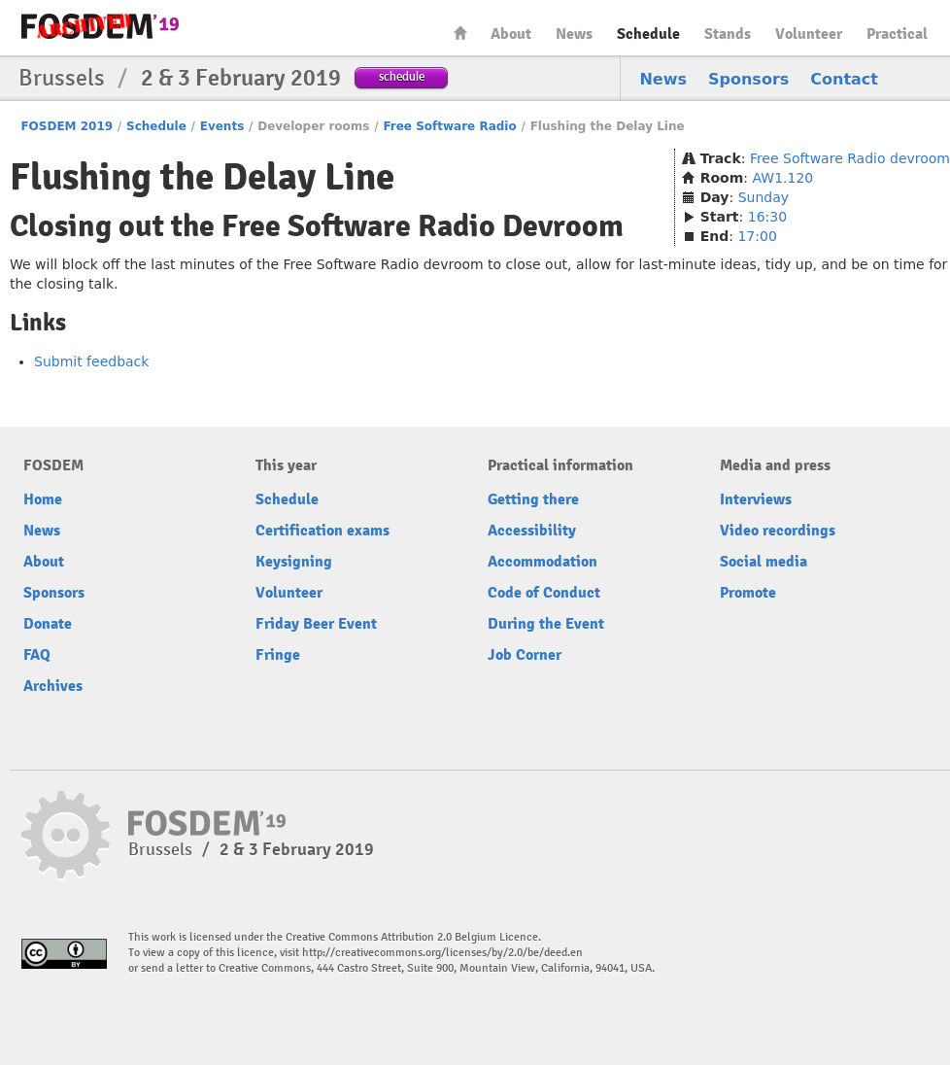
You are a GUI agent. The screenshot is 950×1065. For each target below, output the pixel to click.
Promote (748, 592)
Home (460, 32)
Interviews (756, 499)
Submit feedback (91, 361)
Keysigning (293, 561)
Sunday (763, 197)
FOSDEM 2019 (66, 126)
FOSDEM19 (100, 26)
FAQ (37, 655)
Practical (897, 34)
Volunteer (808, 34)
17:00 (756, 236)
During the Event (546, 624)
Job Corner (524, 655)
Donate (47, 624)
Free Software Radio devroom (850, 158)
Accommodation (542, 561)
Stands (727, 34)
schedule (401, 76)
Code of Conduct (544, 592)
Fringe (277, 655)
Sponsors (748, 79)
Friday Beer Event (316, 624)
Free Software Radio (449, 126)
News (574, 34)
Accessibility (532, 530)
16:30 (767, 216)
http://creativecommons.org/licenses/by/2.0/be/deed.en (442, 952)
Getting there (533, 499)
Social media (763, 561)
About (511, 34)
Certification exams (322, 530)
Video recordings (777, 530)
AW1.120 (783, 178)
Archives (53, 686)
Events (222, 126)
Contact (844, 79)
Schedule (648, 34)
